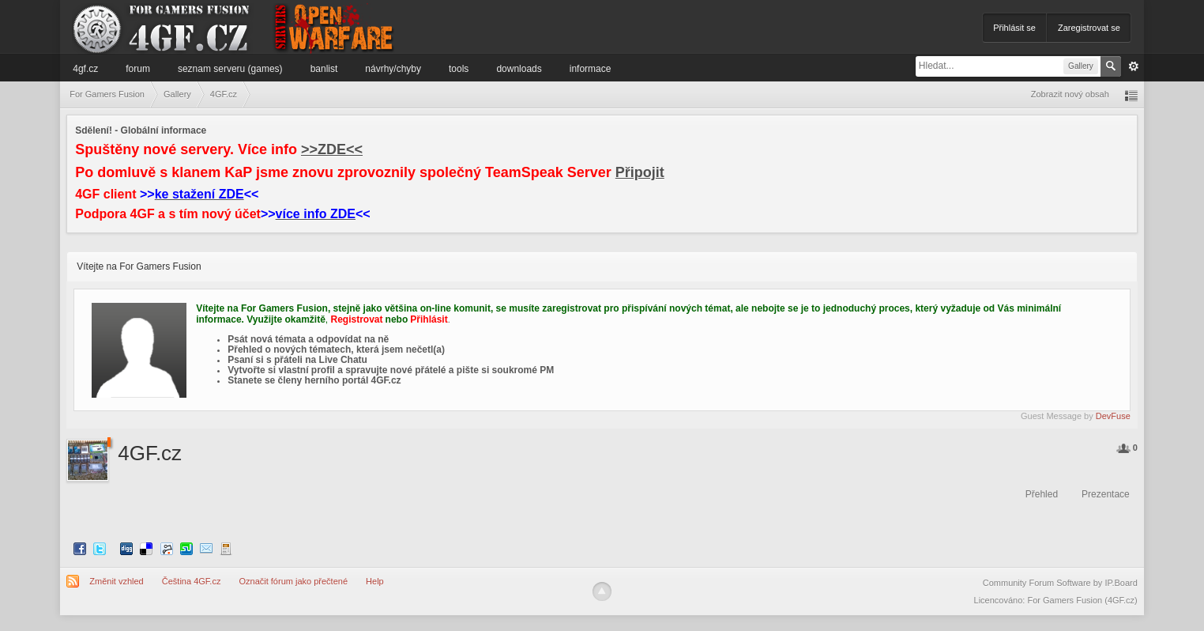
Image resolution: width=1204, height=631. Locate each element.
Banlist (324, 68)
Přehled (1041, 494)
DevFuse (1113, 416)
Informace (590, 68)
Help (375, 581)
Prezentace (1106, 494)
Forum (138, 68)
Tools (458, 68)
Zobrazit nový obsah (1070, 94)
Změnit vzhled (116, 581)
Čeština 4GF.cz (191, 581)
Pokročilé (1133, 66)
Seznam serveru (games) (230, 68)
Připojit (639, 172)
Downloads (518, 68)
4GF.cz (85, 68)
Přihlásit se (1014, 27)
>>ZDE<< (332, 149)
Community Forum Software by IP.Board (1060, 583)
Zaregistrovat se (1089, 27)
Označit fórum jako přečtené (293, 581)
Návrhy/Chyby (393, 68)
